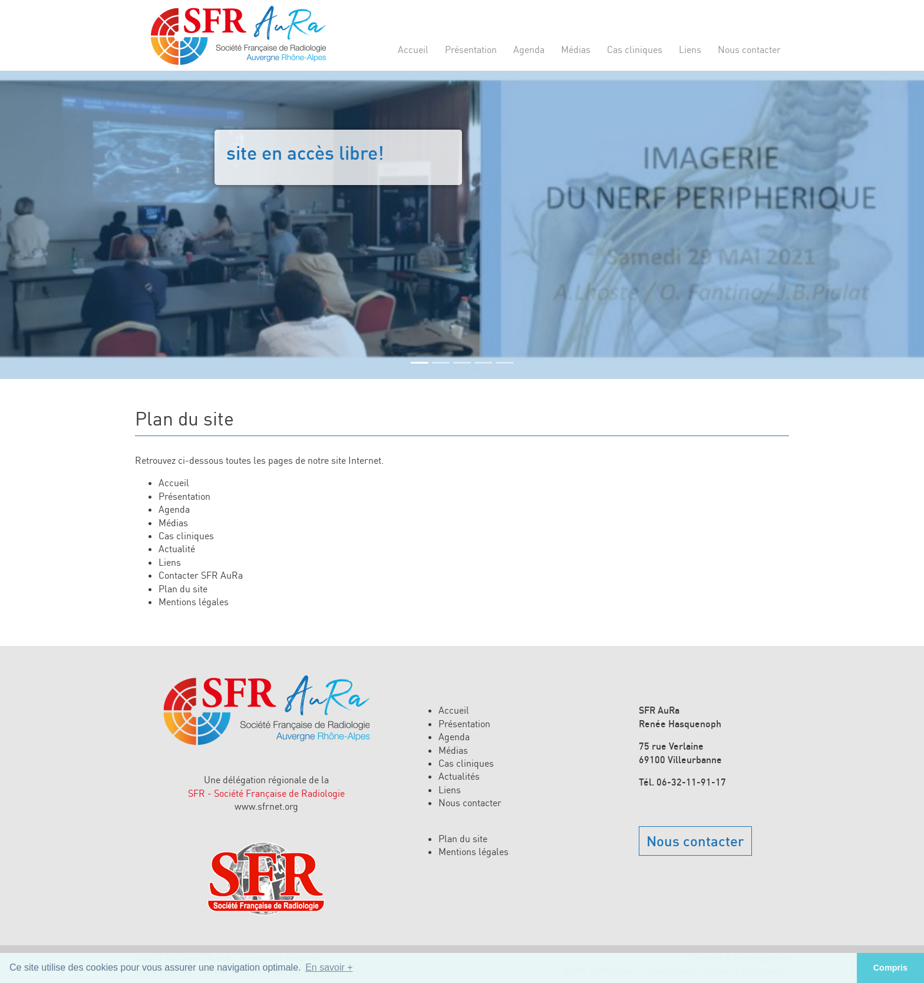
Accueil (413, 49)
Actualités (459, 776)
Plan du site (183, 589)
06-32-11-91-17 (691, 782)
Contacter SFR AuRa (201, 575)
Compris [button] (890, 967)
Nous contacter (749, 49)
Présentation (471, 49)
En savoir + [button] (328, 967)
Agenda (528, 49)
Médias (575, 49)
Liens (690, 49)
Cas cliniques (634, 49)
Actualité (177, 549)
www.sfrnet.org (266, 806)
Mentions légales (194, 602)
